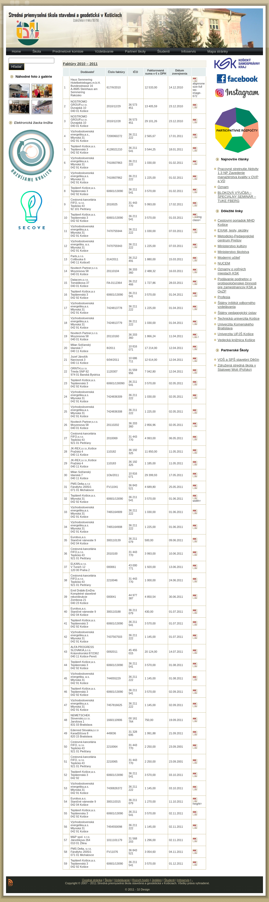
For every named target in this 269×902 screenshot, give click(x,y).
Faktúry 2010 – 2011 (80, 64)
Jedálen (157, 880)
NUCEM (224, 263)
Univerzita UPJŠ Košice (236, 334)
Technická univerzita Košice (239, 318)
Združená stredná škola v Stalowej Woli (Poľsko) (237, 367)
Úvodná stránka (92, 880)
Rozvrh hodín (140, 880)
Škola (108, 880)
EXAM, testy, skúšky (233, 230)
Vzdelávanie (122, 880)
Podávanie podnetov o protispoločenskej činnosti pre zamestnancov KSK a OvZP (237, 285)
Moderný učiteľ (229, 258)
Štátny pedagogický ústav (237, 313)
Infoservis (183, 880)
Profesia (224, 297)
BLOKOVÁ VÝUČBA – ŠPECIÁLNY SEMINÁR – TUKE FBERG (237, 197)
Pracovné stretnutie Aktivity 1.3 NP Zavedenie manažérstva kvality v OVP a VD (238, 175)
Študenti (169, 880)
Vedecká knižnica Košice (236, 340)
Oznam (223, 187)
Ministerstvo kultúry (232, 246)
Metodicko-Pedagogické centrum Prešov (236, 238)
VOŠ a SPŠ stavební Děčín (238, 360)
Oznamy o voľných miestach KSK (232, 271)
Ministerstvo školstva (233, 252)
